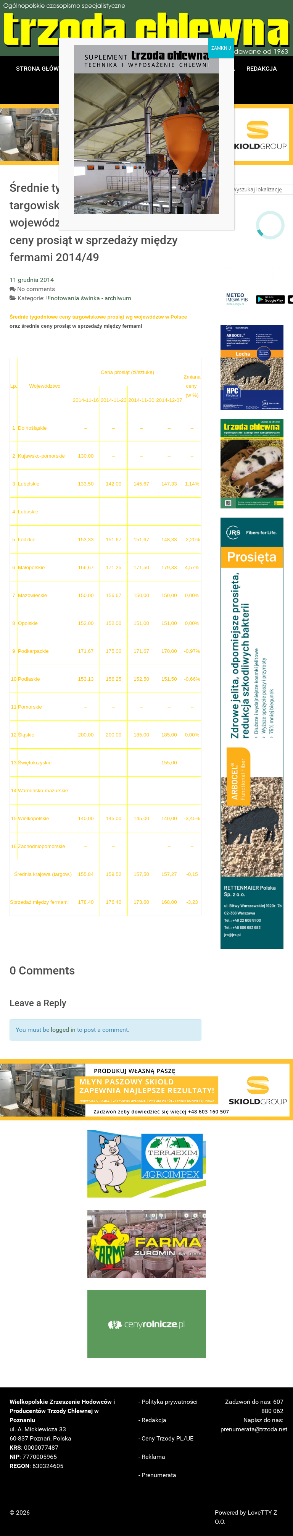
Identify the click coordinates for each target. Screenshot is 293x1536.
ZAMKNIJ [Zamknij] (221, 48)
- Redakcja (152, 1420)
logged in (63, 1029)
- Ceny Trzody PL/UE (165, 1438)
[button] (252, 367)
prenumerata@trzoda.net (254, 1429)
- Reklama (151, 1456)
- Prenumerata (157, 1475)
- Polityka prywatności (168, 1401)
